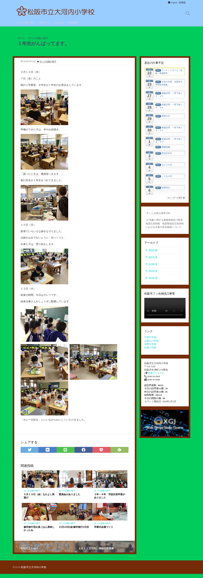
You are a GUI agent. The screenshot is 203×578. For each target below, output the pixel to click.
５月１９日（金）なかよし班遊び (39, 500)
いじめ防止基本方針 (160, 213)
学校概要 (73, 22)
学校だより (45, 22)
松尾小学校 (150, 347)
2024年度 (152, 264)
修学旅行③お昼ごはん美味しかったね (39, 532)
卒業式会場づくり (103, 530)
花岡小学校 (150, 344)
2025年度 (152, 257)
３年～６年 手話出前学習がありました (109, 500)
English (173, 2)
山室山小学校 (151, 341)
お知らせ (59, 22)
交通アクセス (155, 373)
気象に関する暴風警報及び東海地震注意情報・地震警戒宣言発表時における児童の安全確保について (165, 224)
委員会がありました (69, 498)
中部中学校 (150, 337)
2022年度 (152, 278)
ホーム (21, 37)
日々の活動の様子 (25, 22)
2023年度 (152, 271)
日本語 (182, 2)
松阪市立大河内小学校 (33, 571)
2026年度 (152, 250)
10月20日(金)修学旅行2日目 (74, 530)
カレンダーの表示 (176, 198)
